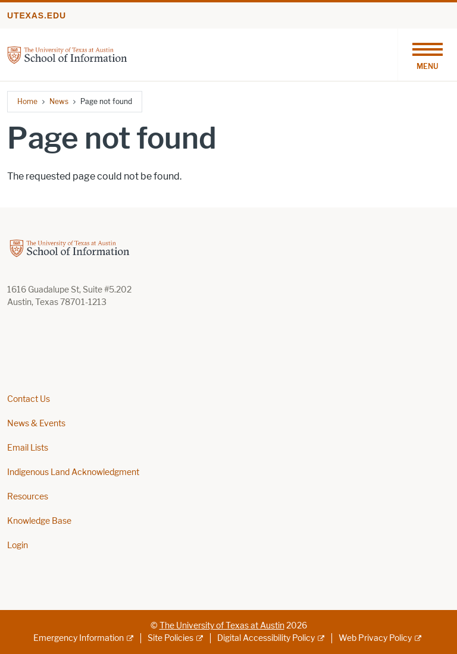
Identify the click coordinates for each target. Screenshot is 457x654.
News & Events (36, 424)
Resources (27, 497)
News (58, 101)
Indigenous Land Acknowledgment (73, 472)
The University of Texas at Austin (221, 626)
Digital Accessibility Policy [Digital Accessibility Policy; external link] (266, 638)
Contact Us (28, 399)
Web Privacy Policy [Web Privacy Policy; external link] (375, 638)
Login (17, 545)
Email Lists (27, 448)
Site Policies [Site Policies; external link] (170, 638)
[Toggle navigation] (427, 55)
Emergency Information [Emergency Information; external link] (78, 638)
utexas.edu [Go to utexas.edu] (36, 15)
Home (27, 101)
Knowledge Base (39, 521)
